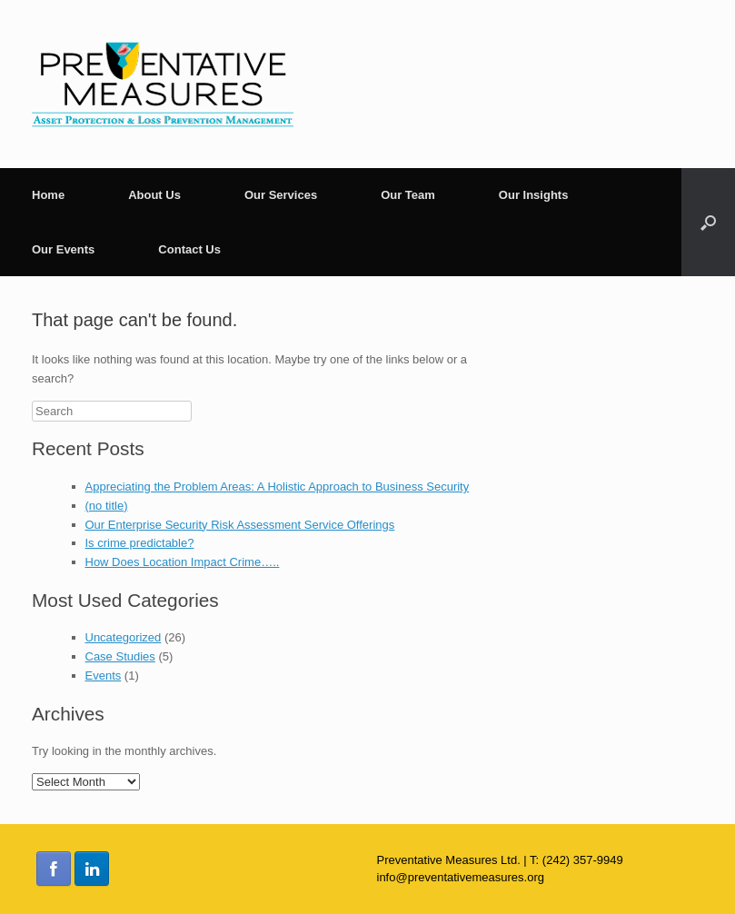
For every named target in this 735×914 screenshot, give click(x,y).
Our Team (408, 195)
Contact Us (189, 249)
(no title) (106, 505)
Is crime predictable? (139, 543)
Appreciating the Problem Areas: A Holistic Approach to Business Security (277, 486)
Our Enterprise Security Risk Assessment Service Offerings (240, 525)
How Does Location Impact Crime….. (182, 562)
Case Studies (120, 656)
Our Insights (534, 195)
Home (48, 195)
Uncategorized (123, 637)
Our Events (63, 249)
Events (103, 675)
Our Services (280, 195)
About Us (154, 195)
